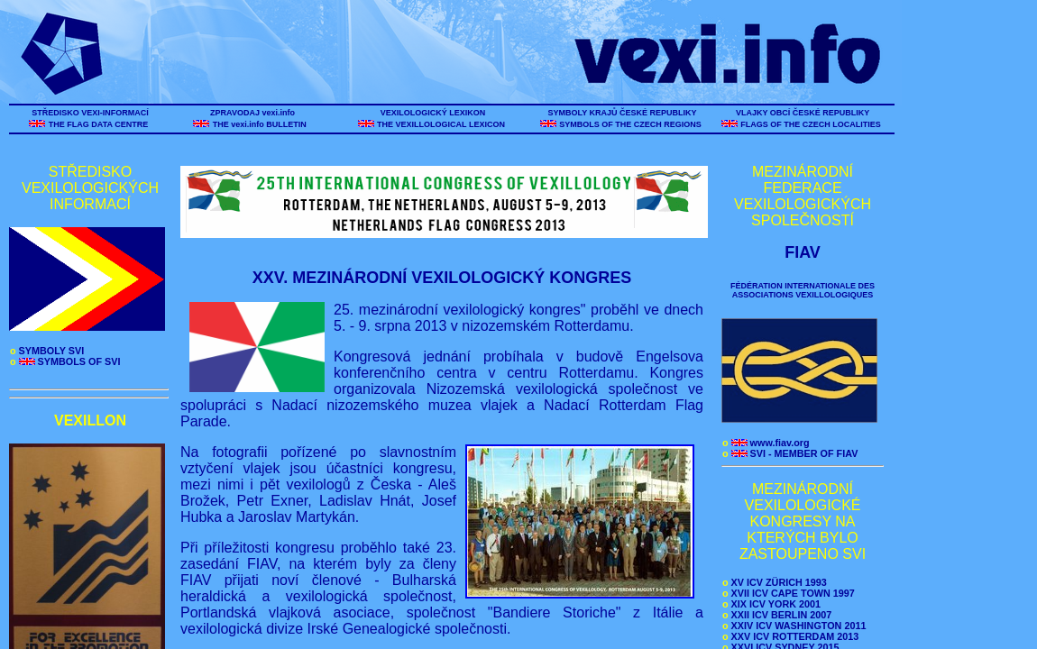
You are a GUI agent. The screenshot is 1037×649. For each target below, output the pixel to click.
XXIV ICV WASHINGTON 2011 (794, 625)
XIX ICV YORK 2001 (771, 604)
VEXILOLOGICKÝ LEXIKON (433, 112)
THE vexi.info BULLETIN (260, 124)
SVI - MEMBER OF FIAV (790, 453)
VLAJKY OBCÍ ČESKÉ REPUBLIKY (802, 112)
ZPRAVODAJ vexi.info (253, 112)
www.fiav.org (766, 442)
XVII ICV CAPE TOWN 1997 (788, 593)
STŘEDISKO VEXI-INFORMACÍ (90, 112)
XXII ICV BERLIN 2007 (776, 614)
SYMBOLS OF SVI (65, 361)
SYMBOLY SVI (47, 350)
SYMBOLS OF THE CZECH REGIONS (630, 124)
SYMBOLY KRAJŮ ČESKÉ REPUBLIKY (622, 112)
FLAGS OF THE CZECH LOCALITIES (811, 124)
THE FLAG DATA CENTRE (98, 124)
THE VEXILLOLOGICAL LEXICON (441, 124)
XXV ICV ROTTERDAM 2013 (790, 636)
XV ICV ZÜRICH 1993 (774, 582)
